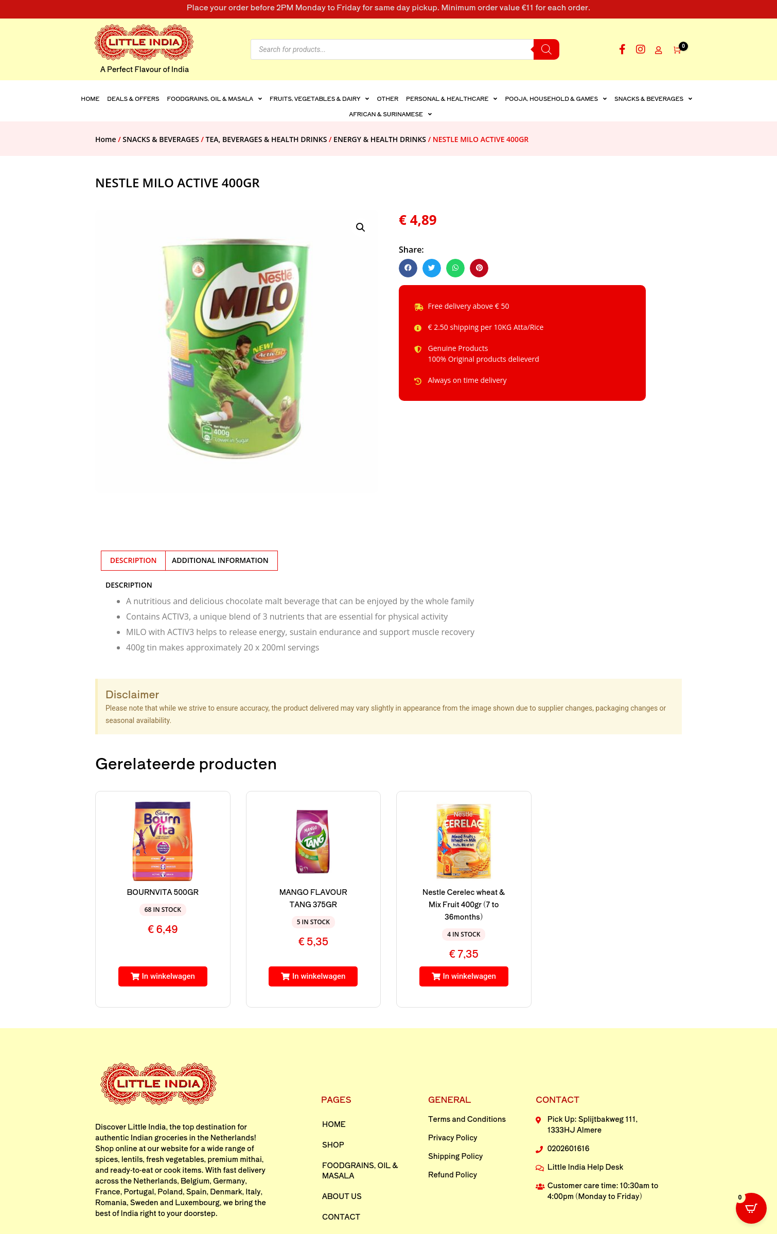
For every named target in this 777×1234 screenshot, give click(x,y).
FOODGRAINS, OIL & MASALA (214, 98)
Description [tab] (133, 560)
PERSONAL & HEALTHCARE (451, 98)
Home (90, 98)
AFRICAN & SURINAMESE (390, 113)
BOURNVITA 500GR (163, 892)
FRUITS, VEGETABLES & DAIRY (319, 98)
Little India (147, 1126)
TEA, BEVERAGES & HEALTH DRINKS (266, 139)
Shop (333, 1144)
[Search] (546, 49)
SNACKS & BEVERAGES (653, 98)
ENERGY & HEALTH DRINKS (379, 139)
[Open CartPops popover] (751, 1208)
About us (342, 1196)
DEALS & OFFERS (133, 98)
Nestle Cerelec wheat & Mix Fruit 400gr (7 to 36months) (463, 904)
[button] (360, 227)
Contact (341, 1216)
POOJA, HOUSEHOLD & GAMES (556, 98)
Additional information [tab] (220, 560)
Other (387, 98)
